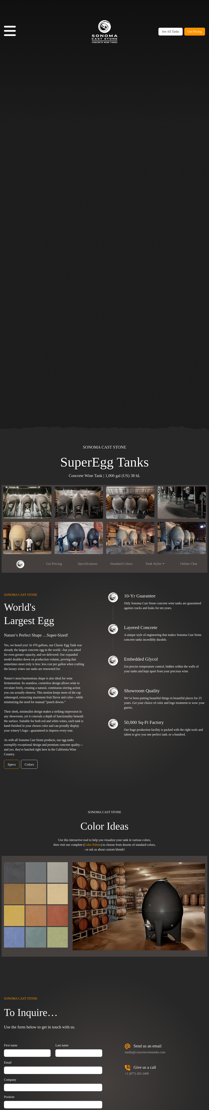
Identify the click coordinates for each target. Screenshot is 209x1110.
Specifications (88, 564)
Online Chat (188, 564)
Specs (12, 764)
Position (9, 1097)
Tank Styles (153, 564)
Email (7, 1062)
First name (10, 1045)
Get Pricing (194, 31)
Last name (61, 1045)
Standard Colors (121, 564)
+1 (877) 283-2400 (137, 1073)
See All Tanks (170, 31)
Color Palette (92, 844)
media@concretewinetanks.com (145, 1052)
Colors (29, 764)
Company (10, 1079)
